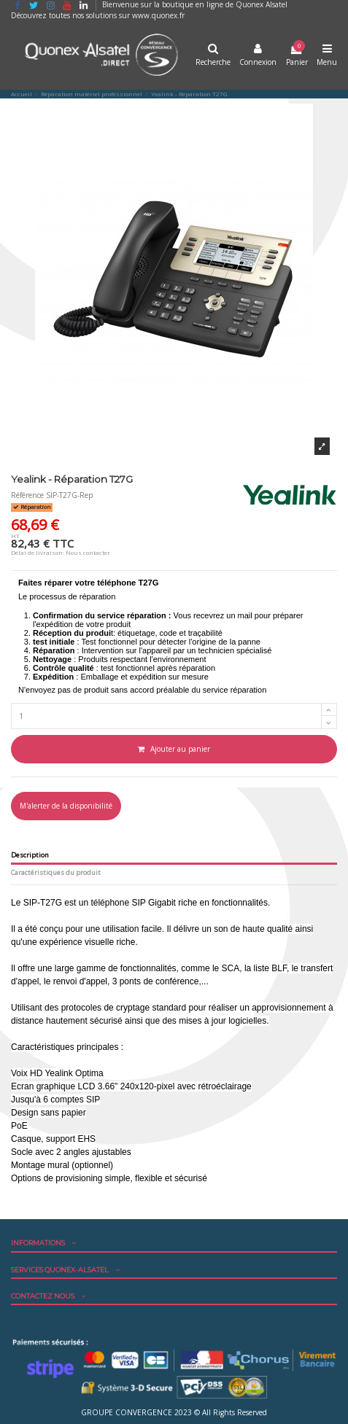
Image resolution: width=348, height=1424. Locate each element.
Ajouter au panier (174, 749)
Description (30, 855)
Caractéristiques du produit (56, 872)
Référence (27, 495)
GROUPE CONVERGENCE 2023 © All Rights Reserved (174, 1412)
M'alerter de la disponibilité (66, 806)
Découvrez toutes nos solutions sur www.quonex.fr (98, 15)
